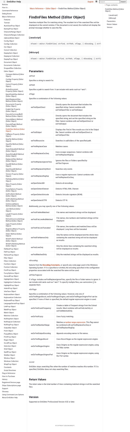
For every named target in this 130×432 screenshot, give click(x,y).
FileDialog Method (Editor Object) (15, 180)
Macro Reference (8, 17)
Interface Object (10, 291)
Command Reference (10, 11)
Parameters (111, 21)
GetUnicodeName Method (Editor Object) (14, 205)
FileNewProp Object (11, 249)
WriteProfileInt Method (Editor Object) (14, 240)
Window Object (9, 358)
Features (7, 20)
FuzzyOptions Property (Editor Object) (14, 190)
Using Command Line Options (13, 395)
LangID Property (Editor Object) (14, 215)
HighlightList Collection (12, 282)
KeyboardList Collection (12, 298)
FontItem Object (10, 264)
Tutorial (7, 23)
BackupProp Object (11, 29)
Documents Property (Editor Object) (13, 105)
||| (4, 2)
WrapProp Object (10, 364)
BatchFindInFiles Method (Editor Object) (15, 95)
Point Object (8, 331)
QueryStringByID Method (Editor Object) (15, 155)
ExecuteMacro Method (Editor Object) (14, 120)
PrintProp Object (10, 337)
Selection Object (10, 346)
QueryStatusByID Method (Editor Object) (15, 150)
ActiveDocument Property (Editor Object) (14, 90)
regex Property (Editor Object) (14, 225)
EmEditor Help (14, 1)
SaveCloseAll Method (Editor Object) (13, 170)
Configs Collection (10, 44)
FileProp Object (9, 252)
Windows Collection (11, 361)
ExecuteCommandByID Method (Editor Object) (14, 115)
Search (123, 2)
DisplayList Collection (11, 56)
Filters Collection (10, 261)
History (4, 379)
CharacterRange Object (12, 32)
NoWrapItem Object (11, 319)
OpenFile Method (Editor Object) (14, 145)
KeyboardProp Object (12, 300)
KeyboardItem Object (12, 294)
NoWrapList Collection (12, 322)
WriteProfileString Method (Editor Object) (15, 245)
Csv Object (8, 47)
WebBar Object (9, 355)
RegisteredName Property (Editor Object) (15, 230)
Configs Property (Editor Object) (14, 80)
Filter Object (8, 258)
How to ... (5, 8)
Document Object (10, 62)
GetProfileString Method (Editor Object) (15, 200)
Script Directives (10, 370)
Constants (7, 367)
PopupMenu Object (11, 334)
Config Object (9, 41)
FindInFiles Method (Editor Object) (15, 130)
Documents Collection (12, 65)
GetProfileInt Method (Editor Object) (13, 195)
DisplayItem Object (11, 53)
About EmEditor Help (10, 398)
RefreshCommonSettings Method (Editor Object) (15, 220)
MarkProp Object (10, 310)
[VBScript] (112, 18)
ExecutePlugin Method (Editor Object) (14, 125)
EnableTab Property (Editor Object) (13, 110)
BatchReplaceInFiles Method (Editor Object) (14, 100)
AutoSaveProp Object (12, 26)
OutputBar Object (10, 328)
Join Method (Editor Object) (13, 210)
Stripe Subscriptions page (11, 385)
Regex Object (9, 340)
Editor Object (8, 71)
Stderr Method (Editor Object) (14, 235)
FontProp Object (10, 270)
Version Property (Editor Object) (14, 175)
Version (109, 27)
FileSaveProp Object (11, 255)
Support (5, 389)
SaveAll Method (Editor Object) (14, 165)
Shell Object (8, 349)
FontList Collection (11, 267)
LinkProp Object (10, 307)
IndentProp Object (10, 288)
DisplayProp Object (11, 59)
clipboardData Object (11, 38)
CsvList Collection (10, 50)
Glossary (5, 392)
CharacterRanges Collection (14, 35)
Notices (5, 5)
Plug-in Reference (8, 373)
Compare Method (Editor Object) (15, 75)
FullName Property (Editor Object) (15, 135)
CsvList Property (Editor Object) (14, 85)
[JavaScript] (113, 15)
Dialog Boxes (7, 14)
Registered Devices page (11, 382)
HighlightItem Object (11, 279)
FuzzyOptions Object (11, 273)
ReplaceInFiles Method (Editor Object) (14, 160)
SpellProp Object (10, 352)
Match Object (9, 313)
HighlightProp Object (11, 285)
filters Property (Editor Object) (14, 185)
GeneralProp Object (11, 276)
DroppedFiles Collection (12, 68)
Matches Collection (11, 316)
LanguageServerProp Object (14, 303)
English (90, 2)
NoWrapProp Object (11, 325)
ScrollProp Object (10, 343)
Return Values (112, 24)
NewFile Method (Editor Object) (14, 140)
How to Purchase (8, 376)
